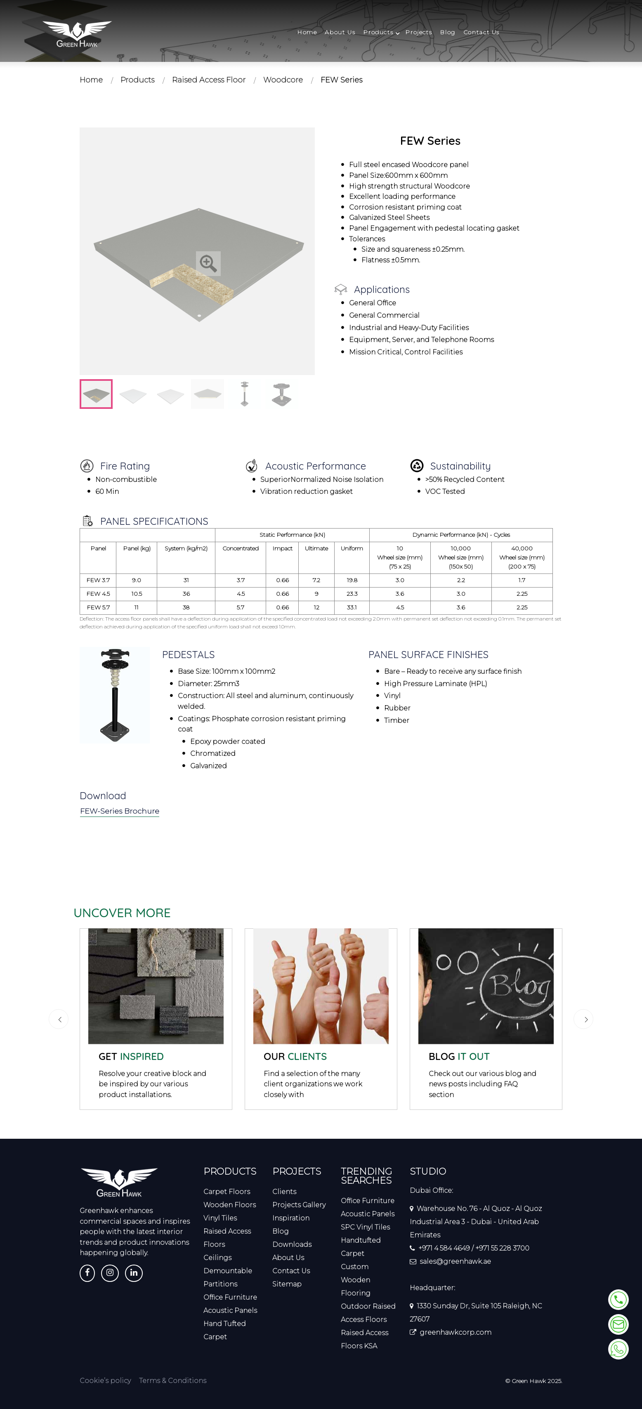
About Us (340, 32)
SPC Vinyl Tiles (365, 1227)
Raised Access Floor (208, 80)
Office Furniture (230, 1297)
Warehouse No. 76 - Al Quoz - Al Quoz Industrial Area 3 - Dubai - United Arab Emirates (476, 1222)
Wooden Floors (229, 1205)
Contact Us (481, 32)
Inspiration (290, 1218)
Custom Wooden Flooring (356, 1280)
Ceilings (217, 1258)
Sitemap (287, 1284)
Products (378, 32)
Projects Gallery (299, 1205)
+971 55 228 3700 (502, 1248)
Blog (447, 32)
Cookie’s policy (105, 1381)
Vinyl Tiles (220, 1218)
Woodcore (283, 80)
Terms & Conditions (172, 1381)
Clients (284, 1192)
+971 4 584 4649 (444, 1248)
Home (307, 32)
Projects (418, 32)
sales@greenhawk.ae (455, 1261)
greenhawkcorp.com (455, 1332)
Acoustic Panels (230, 1311)
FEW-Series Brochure (120, 811)
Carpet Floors (226, 1192)
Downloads (292, 1245)
